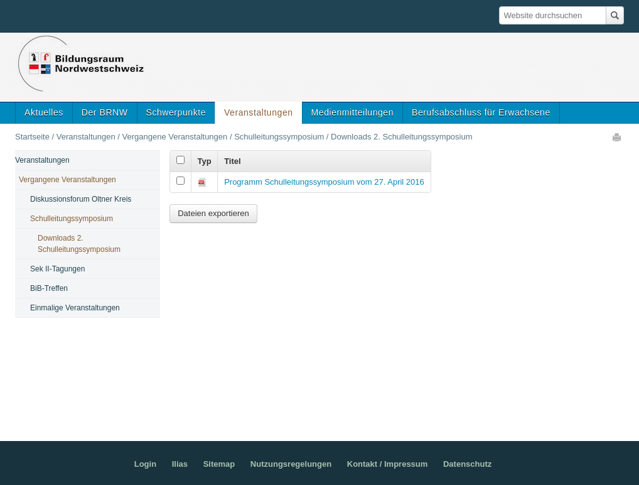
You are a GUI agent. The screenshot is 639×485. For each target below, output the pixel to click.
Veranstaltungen (258, 112)
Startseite (32, 136)
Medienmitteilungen (352, 112)
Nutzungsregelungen (290, 464)
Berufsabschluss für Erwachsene (481, 112)
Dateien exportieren (213, 213)
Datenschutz (467, 464)
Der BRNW (105, 112)
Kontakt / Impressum (387, 464)
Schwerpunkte (176, 112)
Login (145, 464)
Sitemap (219, 464)
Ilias (180, 464)
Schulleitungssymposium (279, 136)
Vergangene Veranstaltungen (175, 136)
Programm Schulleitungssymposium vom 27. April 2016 (324, 182)
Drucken (617, 137)
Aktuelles (43, 112)
